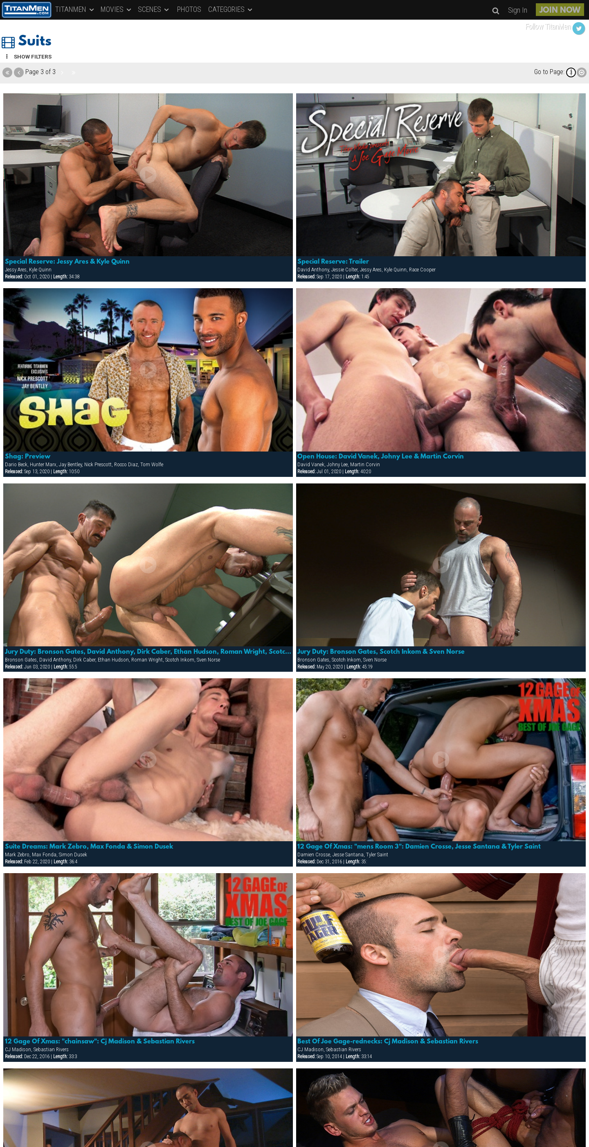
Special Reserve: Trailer (333, 262)
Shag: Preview (27, 457)
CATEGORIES (231, 9)
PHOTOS (189, 9)
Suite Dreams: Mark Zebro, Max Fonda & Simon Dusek (89, 847)
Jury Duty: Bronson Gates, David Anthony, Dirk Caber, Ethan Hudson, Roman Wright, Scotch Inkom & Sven (148, 652)
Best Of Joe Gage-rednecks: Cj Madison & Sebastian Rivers (387, 1041)
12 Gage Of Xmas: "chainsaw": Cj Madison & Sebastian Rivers (100, 1041)
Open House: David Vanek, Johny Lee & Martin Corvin (380, 457)
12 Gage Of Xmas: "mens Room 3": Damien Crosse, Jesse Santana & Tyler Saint (419, 847)
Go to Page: (549, 72)
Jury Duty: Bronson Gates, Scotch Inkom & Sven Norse (381, 652)
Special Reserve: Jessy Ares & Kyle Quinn (67, 262)
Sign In (517, 10)
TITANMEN (75, 9)
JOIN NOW (560, 10)
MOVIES (117, 9)
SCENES (154, 9)
